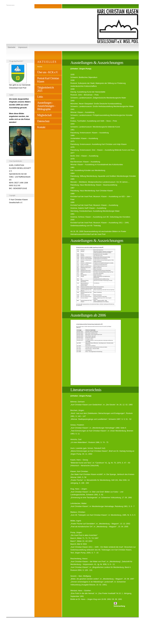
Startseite (11, 47)
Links (40, 96)
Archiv (39, 67)
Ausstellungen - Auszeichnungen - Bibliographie (46, 106)
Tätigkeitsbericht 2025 (45, 89)
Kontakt (41, 127)
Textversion (10, 5)
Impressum (22, 47)
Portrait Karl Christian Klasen (48, 80)
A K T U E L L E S (46, 61)
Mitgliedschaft (44, 115)
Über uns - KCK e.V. (47, 72)
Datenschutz (43, 121)
